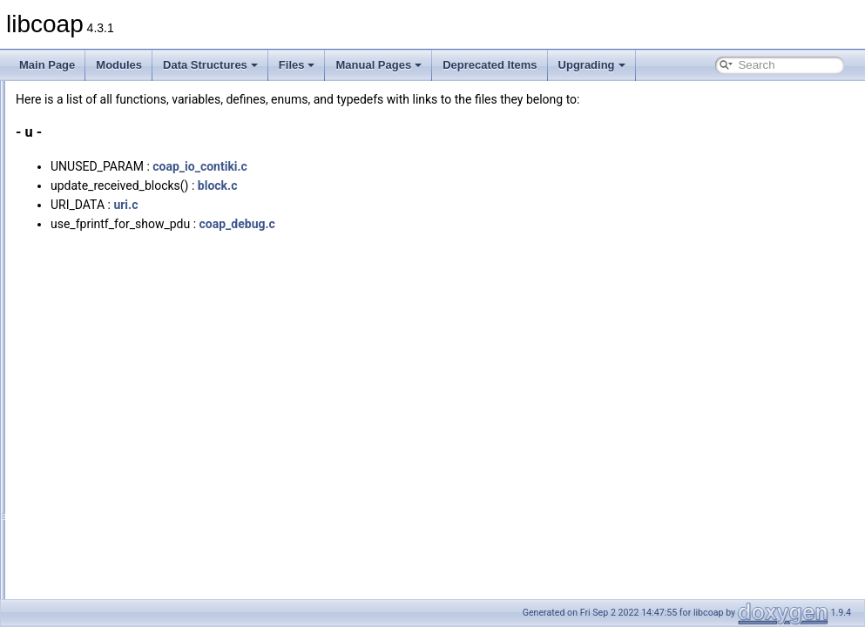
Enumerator (84, 512)
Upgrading (591, 64)
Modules (119, 64)
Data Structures (210, 64)
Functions (80, 435)
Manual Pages (378, 64)
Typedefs (78, 474)
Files (297, 64)
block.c (436, 185)
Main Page (47, 64)
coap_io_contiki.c (417, 166)
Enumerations (89, 493)
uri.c (343, 205)
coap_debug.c (455, 224)
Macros (74, 531)
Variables (78, 454)
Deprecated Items (490, 64)
